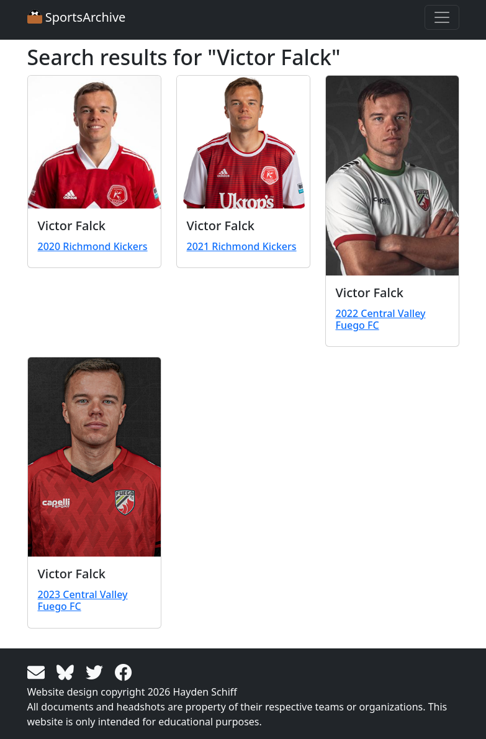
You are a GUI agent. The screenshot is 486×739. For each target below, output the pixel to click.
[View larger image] (94, 142)
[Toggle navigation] (442, 17)
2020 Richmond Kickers (93, 246)
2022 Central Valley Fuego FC (381, 319)
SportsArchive (76, 17)
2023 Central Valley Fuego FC (83, 600)
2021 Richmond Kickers (242, 246)
